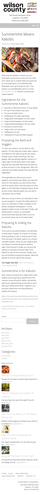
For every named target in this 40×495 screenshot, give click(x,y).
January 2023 (7, 346)
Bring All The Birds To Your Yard (18, 456)
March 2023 (6, 341)
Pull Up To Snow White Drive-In (17, 375)
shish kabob (29, 306)
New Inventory (21, 473)
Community (6, 356)
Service (20, 476)
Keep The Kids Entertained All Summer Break (16, 436)
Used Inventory (8, 476)
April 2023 (5, 338)
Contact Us (31, 476)
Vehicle (4, 358)
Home (4, 473)
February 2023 (7, 343)
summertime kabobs (9, 309)
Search (4, 316)
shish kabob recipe (9, 91)
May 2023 (5, 335)
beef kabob (10, 306)
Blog (11, 473)
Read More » (8, 382)
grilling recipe (20, 306)
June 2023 (5, 333)
